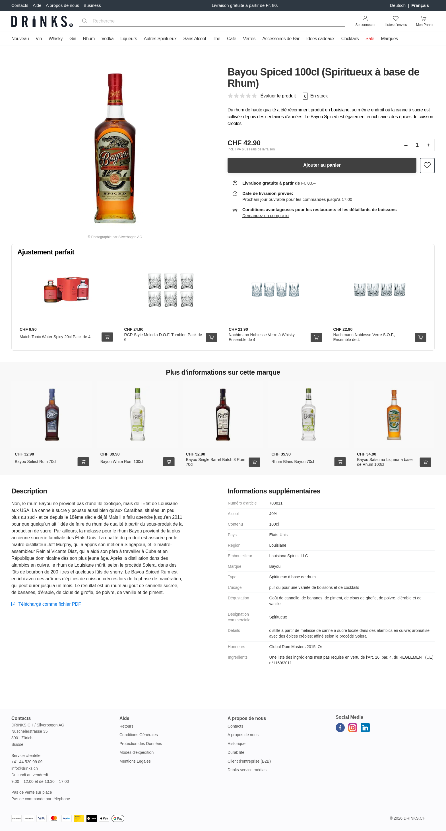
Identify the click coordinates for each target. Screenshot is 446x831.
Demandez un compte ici (265, 215)
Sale (370, 38)
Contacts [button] (21, 718)
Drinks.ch (415, 818)
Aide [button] (124, 718)
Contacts (19, 5)
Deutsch (398, 5)
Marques (389, 38)
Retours (126, 726)
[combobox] (212, 21)
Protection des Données (140, 743)
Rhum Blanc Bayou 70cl (292, 461)
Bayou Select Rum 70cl (35, 461)
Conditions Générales (138, 734)
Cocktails (350, 38)
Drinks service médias (247, 769)
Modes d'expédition (136, 752)
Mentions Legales (135, 761)
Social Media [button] (349, 717)
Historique (236, 743)
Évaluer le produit (278, 95)
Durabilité (236, 752)
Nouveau (20, 38)
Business (92, 5)
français (420, 5)
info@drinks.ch (24, 768)
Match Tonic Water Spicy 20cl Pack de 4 (55, 336)
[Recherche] (85, 21)
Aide (37, 5)
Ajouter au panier (322, 165)
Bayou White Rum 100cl (121, 461)
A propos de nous (62, 5)
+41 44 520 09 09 (26, 761)
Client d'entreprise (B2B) (249, 761)
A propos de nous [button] (247, 718)
